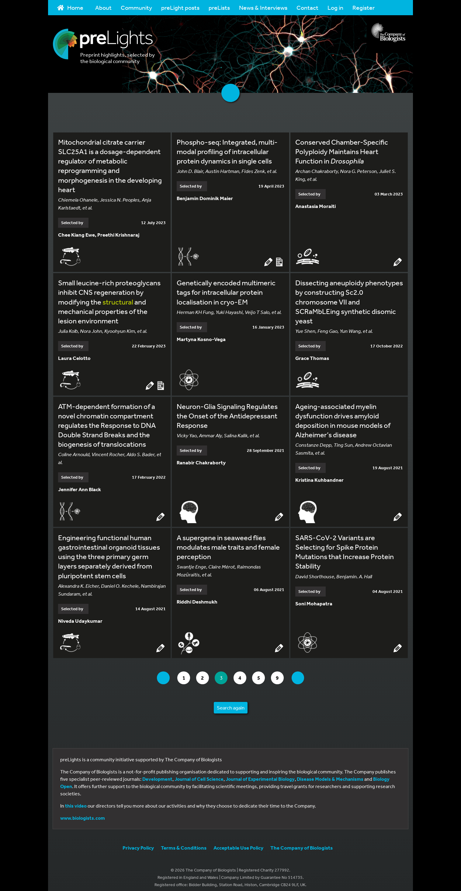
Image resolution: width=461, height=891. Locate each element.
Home (70, 7)
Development (157, 774)
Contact (307, 7)
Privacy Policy (138, 843)
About (103, 7)
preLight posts (180, 7)
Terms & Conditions (183, 843)
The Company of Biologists (301, 843)
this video (76, 801)
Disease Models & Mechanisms (330, 774)
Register (363, 7)
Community (136, 7)
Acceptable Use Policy (238, 843)
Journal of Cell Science (199, 774)
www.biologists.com (82, 813)
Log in (335, 7)
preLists (219, 7)
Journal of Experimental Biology (260, 774)
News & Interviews (263, 7)
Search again (230, 703)
